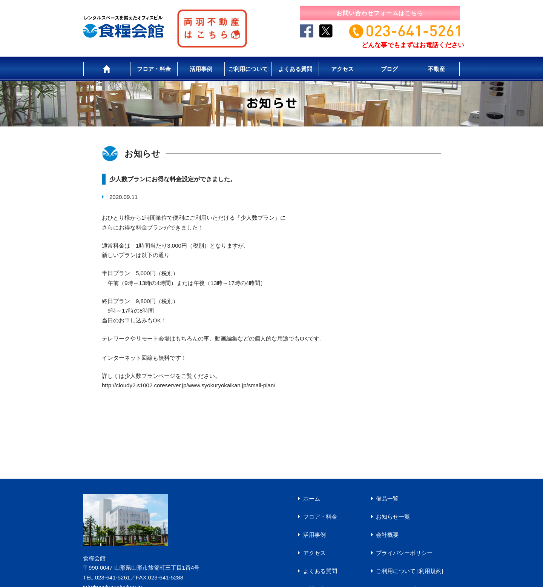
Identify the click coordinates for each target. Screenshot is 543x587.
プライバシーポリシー (404, 553)
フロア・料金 (154, 69)
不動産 (436, 69)
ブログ (389, 69)
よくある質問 (295, 69)
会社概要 (387, 535)
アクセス (342, 69)
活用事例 (201, 69)
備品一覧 (387, 498)
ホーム (311, 498)
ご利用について (248, 69)
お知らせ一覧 (393, 516)
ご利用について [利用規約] (409, 571)
